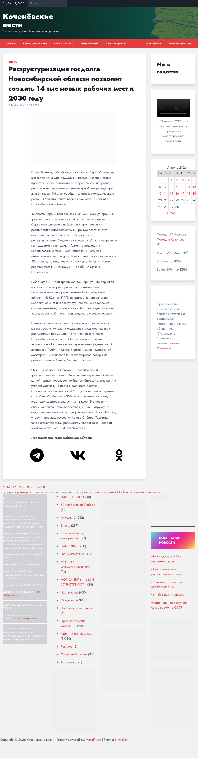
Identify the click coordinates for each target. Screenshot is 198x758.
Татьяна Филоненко (168, 345)
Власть (12, 62)
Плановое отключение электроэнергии (167, 584)
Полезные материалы (76, 608)
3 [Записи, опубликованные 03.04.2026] (183, 180)
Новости (11, 43)
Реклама (66, 646)
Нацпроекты (69, 592)
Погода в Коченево (170, 239)
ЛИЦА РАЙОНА (89, 43)
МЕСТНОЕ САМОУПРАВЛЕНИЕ (76, 564)
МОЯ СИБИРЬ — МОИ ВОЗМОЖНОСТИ (77, 582)
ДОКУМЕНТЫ (153, 43)
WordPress (93, 739)
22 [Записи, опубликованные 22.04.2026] (171, 200)
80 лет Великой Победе (78, 504)
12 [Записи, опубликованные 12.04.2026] (194, 186)
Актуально (68, 517)
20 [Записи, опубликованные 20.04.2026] (160, 200)
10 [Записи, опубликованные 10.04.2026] (182, 186)
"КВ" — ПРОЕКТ (72, 496)
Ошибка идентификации (168, 594)
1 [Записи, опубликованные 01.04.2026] (171, 180)
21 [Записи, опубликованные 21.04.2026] (165, 200)
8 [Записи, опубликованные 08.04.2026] (171, 186)
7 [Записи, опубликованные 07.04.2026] (166, 186)
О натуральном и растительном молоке (166, 571)
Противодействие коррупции (73, 623)
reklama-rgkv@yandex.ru (25, 618)
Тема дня (67, 662)
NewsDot (121, 739)
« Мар (171, 212)
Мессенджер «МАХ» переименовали (166, 559)
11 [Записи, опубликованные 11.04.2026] (188, 186)
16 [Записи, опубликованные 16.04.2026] (177, 193)
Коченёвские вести (28, 20)
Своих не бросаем (116, 43)
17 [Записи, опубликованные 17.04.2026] (182, 193)
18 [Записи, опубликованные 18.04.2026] (188, 193)
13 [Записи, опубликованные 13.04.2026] (160, 193)
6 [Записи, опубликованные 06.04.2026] (160, 186)
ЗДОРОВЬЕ (69, 546)
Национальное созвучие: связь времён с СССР (169, 605)
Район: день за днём (35, 43)
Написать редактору (180, 43)
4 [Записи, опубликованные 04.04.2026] (188, 180)
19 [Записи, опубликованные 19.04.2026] (194, 193)
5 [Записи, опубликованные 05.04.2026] (194, 180)
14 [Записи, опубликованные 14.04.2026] (165, 193)
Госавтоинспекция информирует (73, 536)
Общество (68, 600)
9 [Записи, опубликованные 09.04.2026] (177, 186)
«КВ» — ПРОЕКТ (63, 43)
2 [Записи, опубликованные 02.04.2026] (177, 180)
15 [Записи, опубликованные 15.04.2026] (171, 193)
